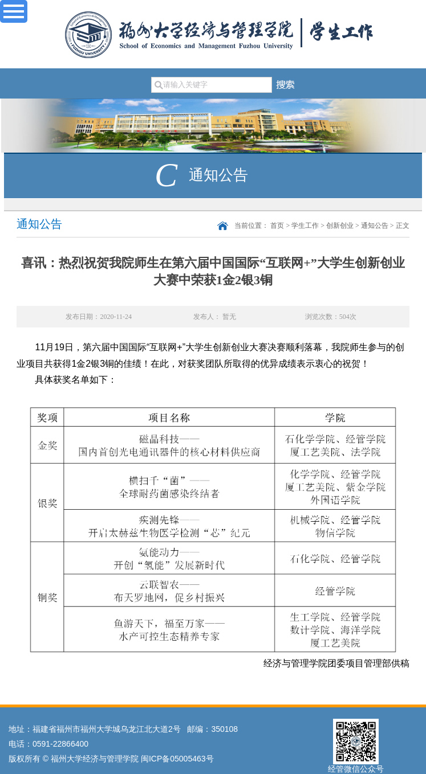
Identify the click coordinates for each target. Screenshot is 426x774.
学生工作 (305, 226)
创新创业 (340, 226)
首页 (277, 226)
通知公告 (374, 226)
